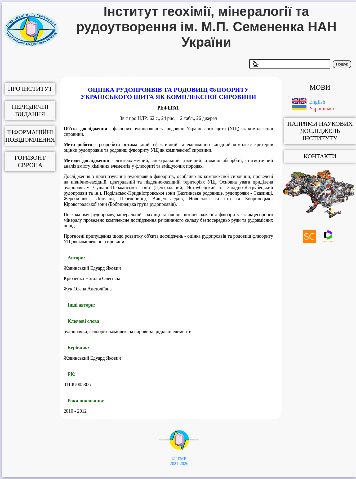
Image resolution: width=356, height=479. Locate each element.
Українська (321, 108)
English (317, 102)
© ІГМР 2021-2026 (179, 461)
